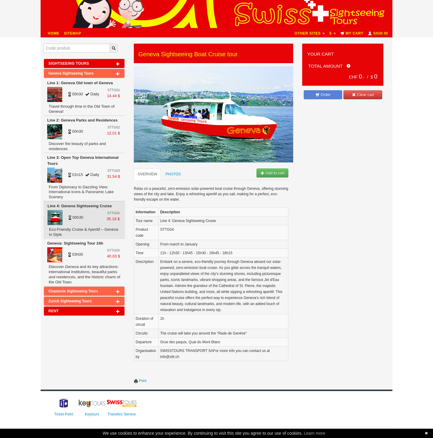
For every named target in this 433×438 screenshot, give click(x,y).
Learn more (314, 433)
